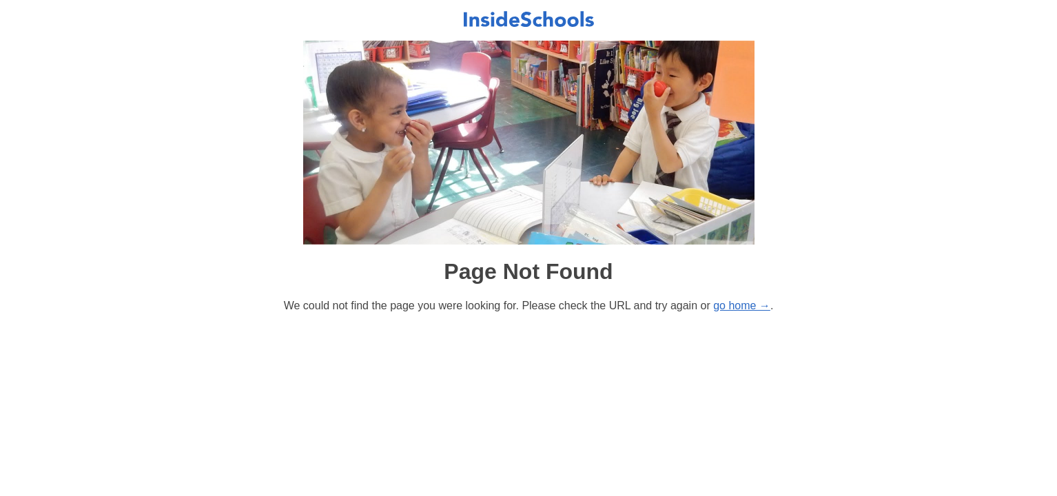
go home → (741, 305)
